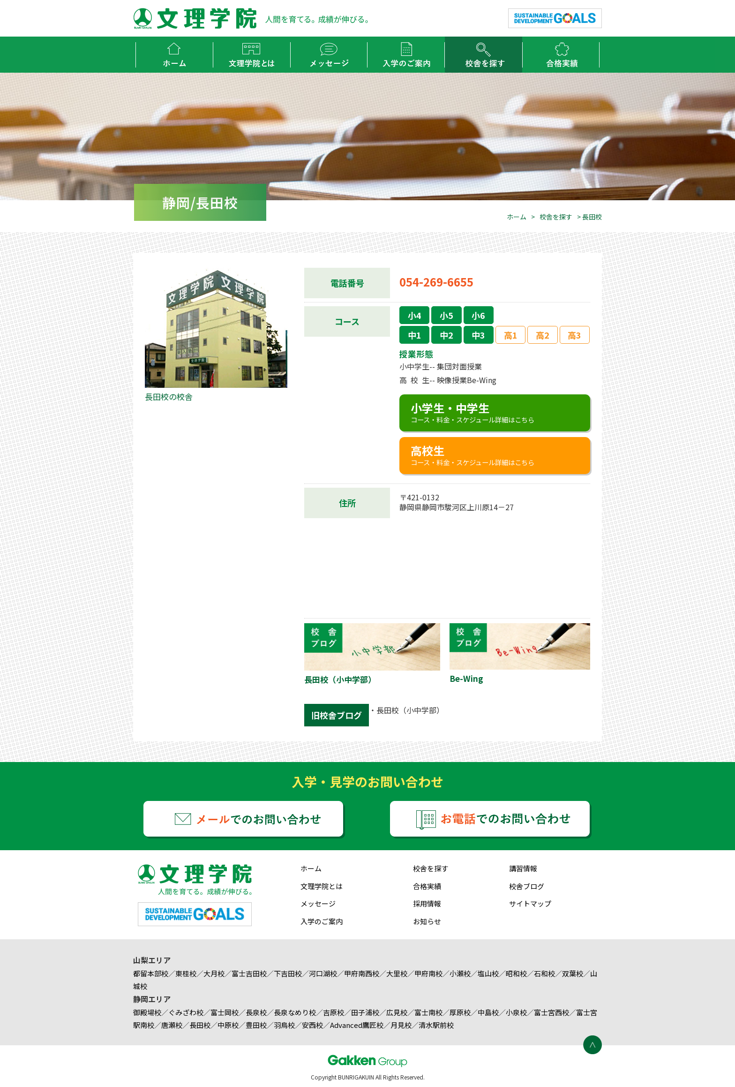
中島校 (488, 1012)
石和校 (544, 973)
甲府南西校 (361, 973)
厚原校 (460, 1012)
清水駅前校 (436, 1025)
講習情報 (523, 868)
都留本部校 (150, 973)
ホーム (516, 216)
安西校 (312, 1025)
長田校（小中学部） (410, 710)
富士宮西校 (551, 1012)
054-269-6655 (436, 281)
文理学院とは (321, 886)
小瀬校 (460, 973)
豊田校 (256, 1025)
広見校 (396, 1012)
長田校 (199, 1025)
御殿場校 (147, 1012)
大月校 (214, 973)
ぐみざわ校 (185, 1012)
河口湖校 (323, 973)
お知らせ (427, 921)
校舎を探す (556, 216)
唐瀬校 (171, 1025)
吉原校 (333, 1012)
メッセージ (318, 903)
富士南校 (428, 1012)
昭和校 (516, 973)
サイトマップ (530, 903)
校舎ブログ (526, 886)
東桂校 (185, 973)
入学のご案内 (321, 921)
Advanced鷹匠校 (356, 1025)
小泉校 (516, 1012)
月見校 (401, 1025)
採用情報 (427, 903)
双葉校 (572, 973)
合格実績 (427, 886)
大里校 (396, 973)
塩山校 (488, 973)
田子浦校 (365, 1012)
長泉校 (256, 1012)
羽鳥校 (284, 1025)
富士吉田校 (249, 973)
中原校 (228, 1025)
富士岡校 (224, 1012)
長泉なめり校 (295, 1012)
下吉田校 (288, 973)
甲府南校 (428, 973)
